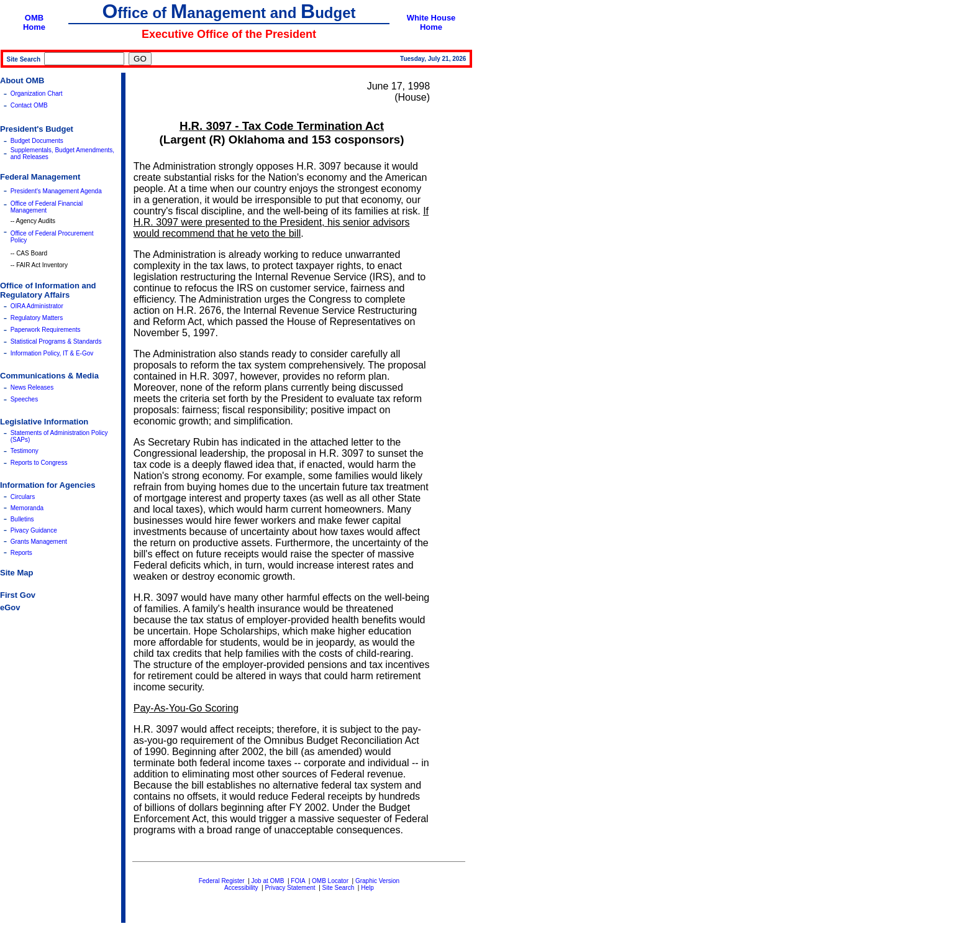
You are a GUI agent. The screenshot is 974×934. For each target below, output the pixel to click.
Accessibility (241, 887)
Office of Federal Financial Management (47, 207)
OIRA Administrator (37, 306)
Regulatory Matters (37, 317)
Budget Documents (37, 140)
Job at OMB (268, 880)
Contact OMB (29, 105)
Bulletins (22, 519)
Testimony (25, 450)
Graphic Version (377, 880)
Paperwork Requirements (46, 329)
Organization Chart (37, 93)
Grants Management (39, 541)
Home (34, 27)
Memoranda (27, 508)
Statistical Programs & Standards (56, 341)
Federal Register (222, 880)
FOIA (298, 880)
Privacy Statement (290, 887)
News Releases (32, 387)
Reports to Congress (39, 462)
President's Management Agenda (56, 191)
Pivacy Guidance (34, 530)
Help (367, 887)
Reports (21, 552)
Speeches (24, 399)
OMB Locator (330, 880)
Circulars (23, 496)
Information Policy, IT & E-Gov (52, 353)
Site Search (338, 887)
